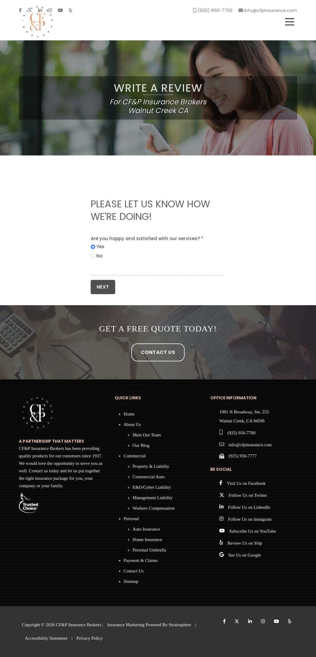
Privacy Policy (90, 638)
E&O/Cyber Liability (152, 487)
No (99, 279)
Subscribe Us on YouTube (252, 531)
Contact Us (158, 352)
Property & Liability (151, 466)
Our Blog (141, 445)
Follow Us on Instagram (249, 519)
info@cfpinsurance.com (250, 444)
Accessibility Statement (46, 638)
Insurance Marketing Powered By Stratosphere (149, 624)
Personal (131, 518)
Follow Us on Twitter (248, 495)
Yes (100, 270)
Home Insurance (147, 539)
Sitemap (131, 581)
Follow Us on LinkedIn (249, 507)
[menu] (289, 21)
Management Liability (153, 497)
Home (129, 414)
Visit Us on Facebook (246, 483)
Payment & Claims (141, 560)
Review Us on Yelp (244, 543)
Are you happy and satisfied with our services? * (147, 262)
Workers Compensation (154, 508)
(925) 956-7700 (241, 432)
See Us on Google (244, 555)
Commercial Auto (149, 476)
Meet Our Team (147, 435)
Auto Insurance (146, 529)
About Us (132, 424)
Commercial (135, 455)
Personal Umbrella (149, 550)
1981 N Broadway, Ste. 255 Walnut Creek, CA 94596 (244, 416)
